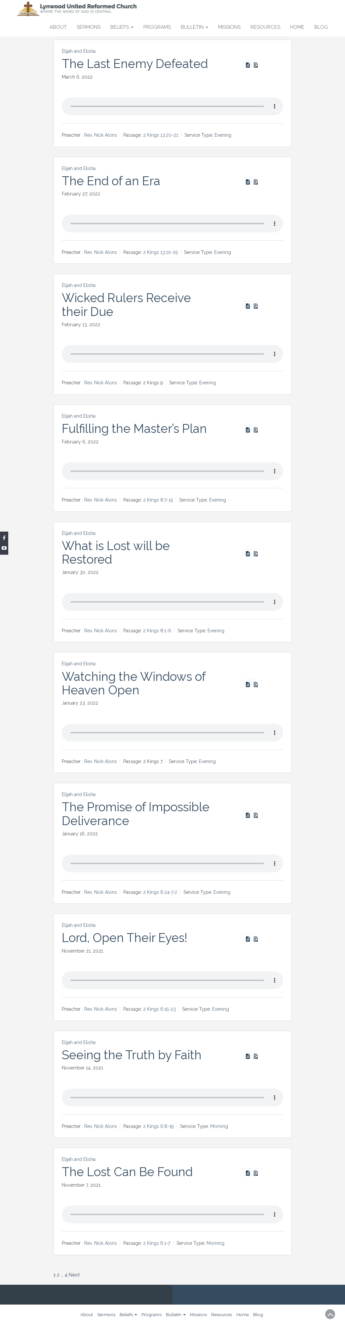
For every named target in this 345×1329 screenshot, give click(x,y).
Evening (222, 135)
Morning (219, 1126)
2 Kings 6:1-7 (156, 1243)
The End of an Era (113, 181)
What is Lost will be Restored (117, 552)
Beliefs (122, 27)
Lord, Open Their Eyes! (126, 937)
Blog (321, 27)
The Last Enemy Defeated (136, 63)
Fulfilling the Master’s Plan (136, 428)
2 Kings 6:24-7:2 (160, 891)
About (58, 27)
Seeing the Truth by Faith (133, 1054)
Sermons (88, 27)
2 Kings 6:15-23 (159, 1009)
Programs (157, 27)
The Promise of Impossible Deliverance (138, 814)
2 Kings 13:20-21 (160, 135)
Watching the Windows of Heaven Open (135, 683)
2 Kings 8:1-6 (157, 630)
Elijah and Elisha (79, 51)
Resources (265, 27)
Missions (229, 27)
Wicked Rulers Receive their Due (127, 305)
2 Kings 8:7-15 (158, 500)
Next (74, 1274)
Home (297, 27)
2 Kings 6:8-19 (158, 1126)
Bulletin (194, 27)
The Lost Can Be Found (129, 1172)
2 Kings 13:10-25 (160, 252)
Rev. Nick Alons (100, 135)
